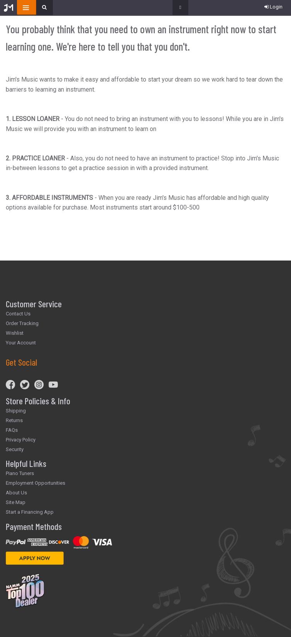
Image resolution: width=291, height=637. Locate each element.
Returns (14, 420)
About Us (16, 493)
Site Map (15, 502)
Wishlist (15, 333)
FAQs (12, 430)
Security (15, 449)
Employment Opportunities (35, 483)
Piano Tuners (20, 473)
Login (273, 7)
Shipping (16, 411)
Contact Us (18, 314)
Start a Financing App (30, 512)
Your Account (21, 343)
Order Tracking (22, 323)
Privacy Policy (21, 440)
